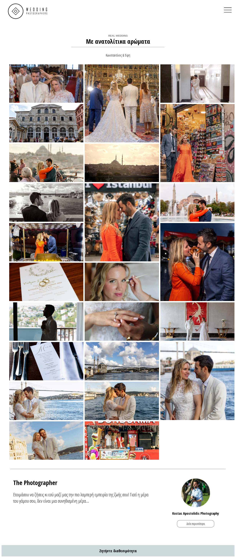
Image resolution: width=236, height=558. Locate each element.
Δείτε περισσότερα (195, 524)
